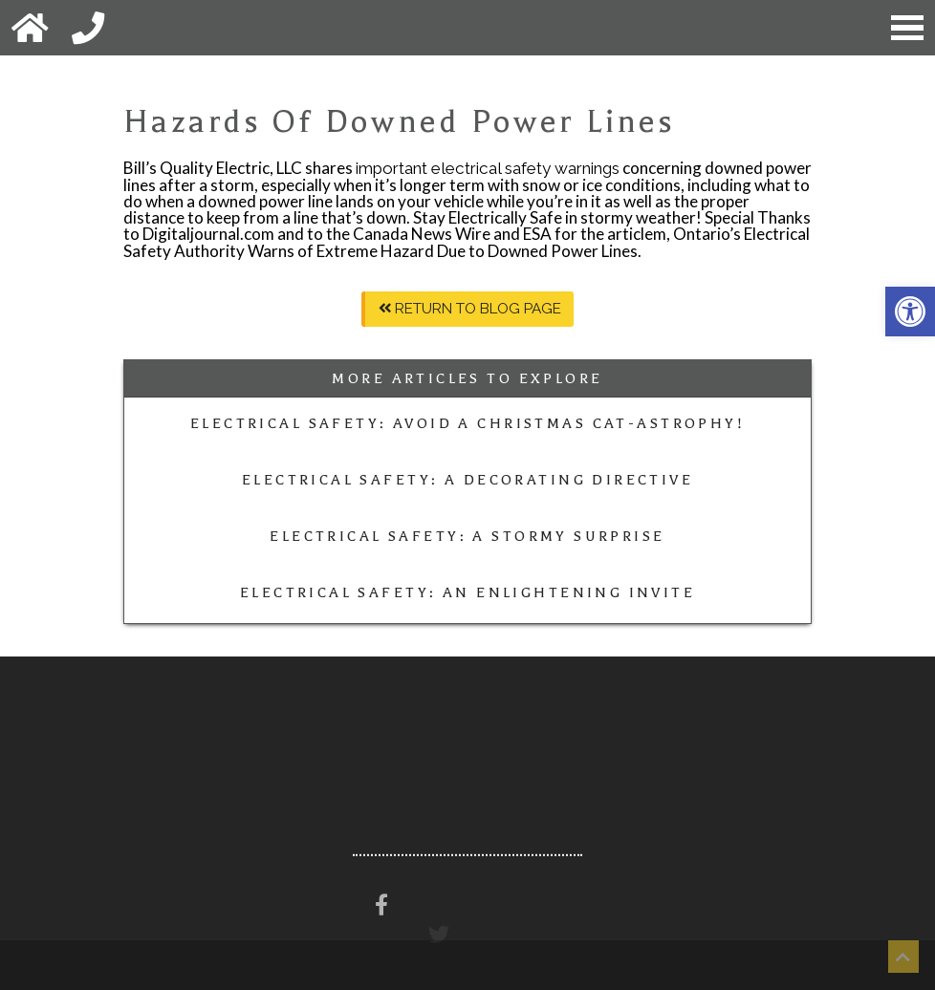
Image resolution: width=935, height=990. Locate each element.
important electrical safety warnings (488, 168)
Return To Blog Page (470, 308)
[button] (910, 311)
